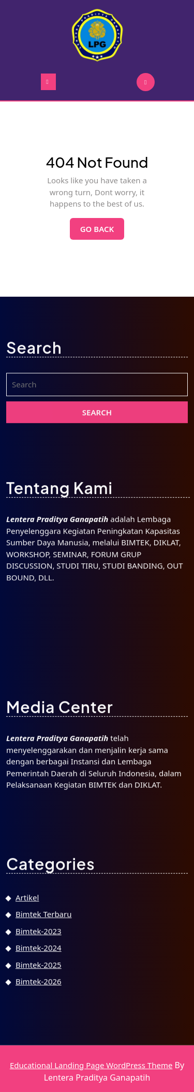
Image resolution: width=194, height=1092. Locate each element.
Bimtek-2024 (39, 1085)
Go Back (102, 231)
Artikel (27, 1034)
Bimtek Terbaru (43, 1051)
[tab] (48, 82)
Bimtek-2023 (39, 1068)
